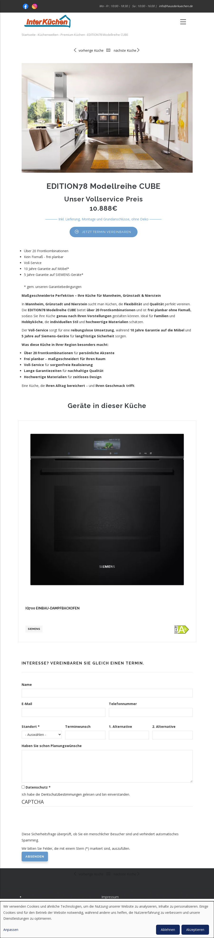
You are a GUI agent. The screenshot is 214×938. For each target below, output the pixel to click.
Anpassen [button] (10, 929)
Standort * (31, 726)
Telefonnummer (123, 703)
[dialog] (107, 919)
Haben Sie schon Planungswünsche (52, 745)
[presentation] (58, 822)
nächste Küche (127, 50)
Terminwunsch (77, 726)
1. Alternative (120, 726)
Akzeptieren (195, 929)
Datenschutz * (38, 787)
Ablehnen (168, 929)
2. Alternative (164, 726)
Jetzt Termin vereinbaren (106, 232)
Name (27, 684)
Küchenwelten (48, 35)
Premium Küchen (73, 35)
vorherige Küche (88, 50)
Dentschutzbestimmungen (61, 794)
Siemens (34, 629)
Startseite (29, 35)
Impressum (110, 897)
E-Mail (27, 703)
